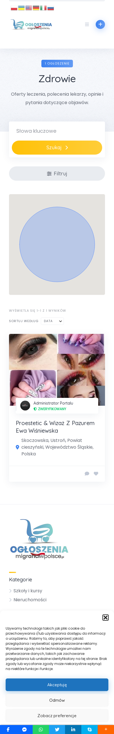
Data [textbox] (48, 321)
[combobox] (52, 321)
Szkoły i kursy (28, 591)
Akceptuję (57, 684)
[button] (105, 617)
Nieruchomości (30, 600)
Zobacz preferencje (57, 715)
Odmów (57, 700)
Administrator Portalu (53, 403)
